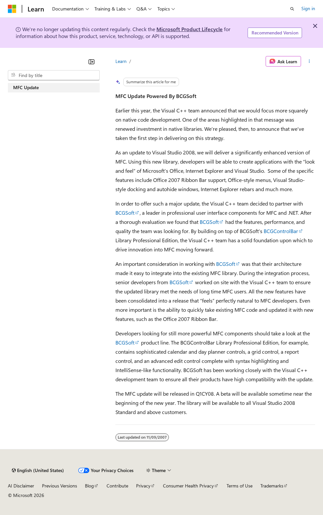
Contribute (117, 486)
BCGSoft (124, 212)
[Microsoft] (12, 9)
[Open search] (292, 9)
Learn (121, 61)
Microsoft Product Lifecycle (189, 29)
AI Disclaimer (21, 486)
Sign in (308, 8)
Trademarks (271, 486)
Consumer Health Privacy (188, 486)
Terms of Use (239, 486)
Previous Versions (59, 486)
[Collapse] (91, 62)
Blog (89, 486)
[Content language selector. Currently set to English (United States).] (38, 470)
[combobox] (54, 75)
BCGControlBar (281, 231)
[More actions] (309, 61)
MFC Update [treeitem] (26, 87)
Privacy (143, 486)
